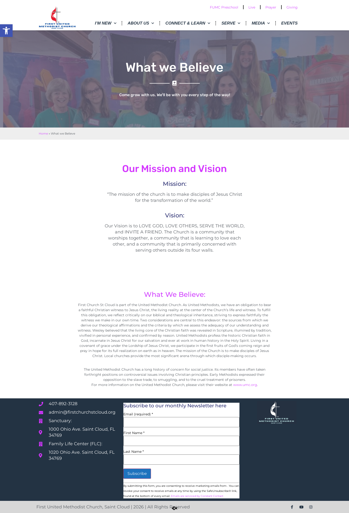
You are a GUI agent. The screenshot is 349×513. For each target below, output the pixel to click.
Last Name (133, 451)
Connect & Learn (187, 23)
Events (289, 23)
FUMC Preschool (224, 7)
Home (43, 133)
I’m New (105, 23)
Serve (231, 23)
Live (251, 7)
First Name (133, 433)
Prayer (270, 7)
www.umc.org (245, 385)
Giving (292, 7)
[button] (6, 30)
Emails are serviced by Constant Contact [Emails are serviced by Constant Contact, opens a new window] (197, 496)
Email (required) (138, 414)
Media (261, 23)
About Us (141, 23)
